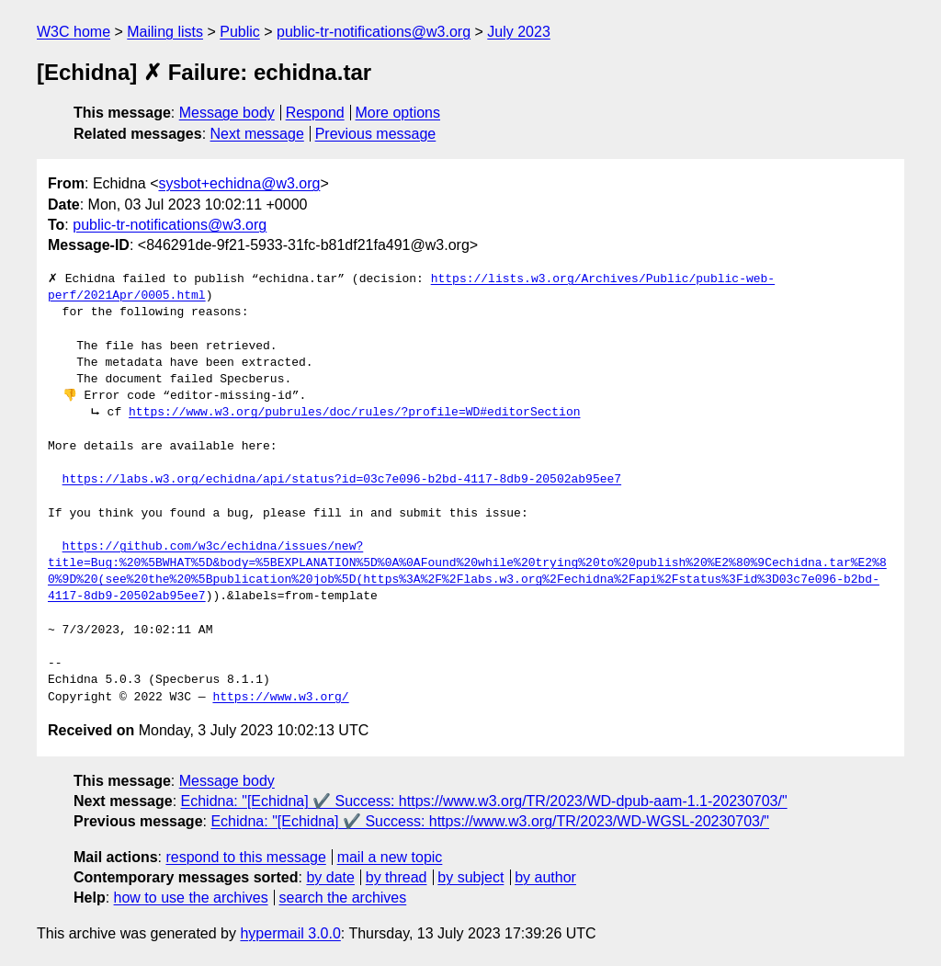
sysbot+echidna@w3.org (240, 183)
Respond (315, 112)
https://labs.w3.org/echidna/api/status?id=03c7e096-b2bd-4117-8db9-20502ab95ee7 (341, 480)
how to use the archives (191, 897)
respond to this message (245, 857)
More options (398, 112)
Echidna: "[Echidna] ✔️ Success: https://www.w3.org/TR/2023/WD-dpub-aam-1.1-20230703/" (484, 801)
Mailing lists (165, 32)
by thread (396, 877)
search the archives (343, 897)
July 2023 (518, 32)
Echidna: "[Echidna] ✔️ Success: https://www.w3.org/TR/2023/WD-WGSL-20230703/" (489, 821)
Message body (227, 112)
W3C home (73, 32)
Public (240, 32)
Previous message (375, 134)
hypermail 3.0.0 (290, 933)
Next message (257, 134)
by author (545, 877)
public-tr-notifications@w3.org (373, 32)
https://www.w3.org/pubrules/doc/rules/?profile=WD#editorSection (354, 412)
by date (330, 877)
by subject (470, 877)
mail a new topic (390, 857)
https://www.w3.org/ (280, 697)
